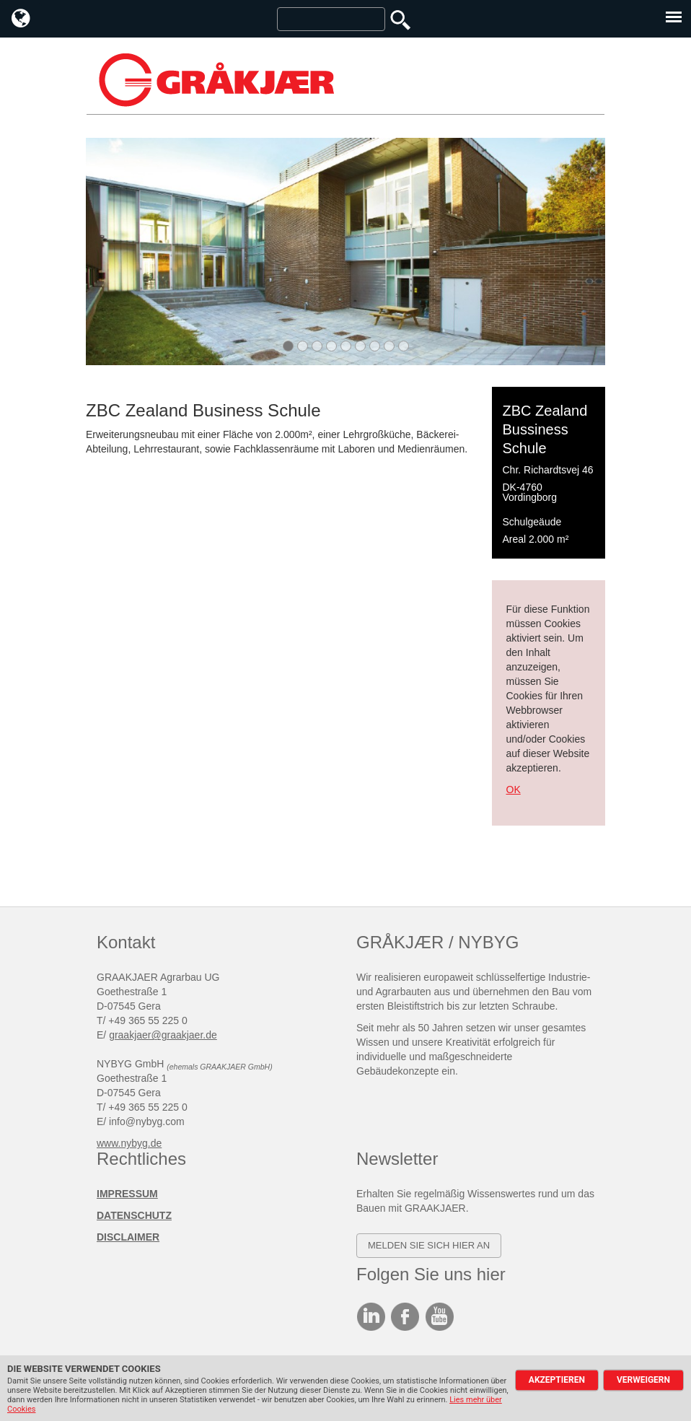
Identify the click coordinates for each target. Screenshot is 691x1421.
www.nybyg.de (129, 1143)
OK (513, 789)
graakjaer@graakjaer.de (163, 1035)
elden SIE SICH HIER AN (433, 1245)
